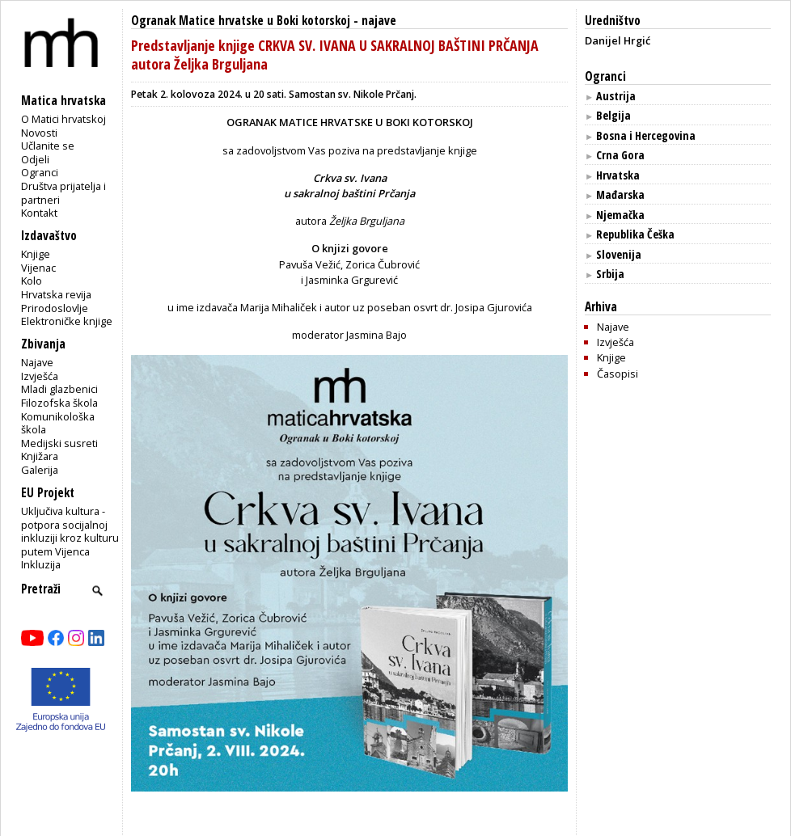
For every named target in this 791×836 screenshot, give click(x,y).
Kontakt (39, 212)
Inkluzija (41, 564)
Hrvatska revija (56, 294)
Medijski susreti (59, 443)
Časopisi (617, 373)
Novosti (39, 132)
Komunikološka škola (58, 423)
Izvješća (39, 376)
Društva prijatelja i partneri (63, 193)
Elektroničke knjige (66, 321)
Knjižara (39, 456)
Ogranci (39, 172)
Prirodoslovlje (54, 308)
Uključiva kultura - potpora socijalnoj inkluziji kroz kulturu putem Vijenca (70, 531)
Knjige (35, 254)
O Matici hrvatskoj (63, 119)
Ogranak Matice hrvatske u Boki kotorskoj (240, 20)
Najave (37, 362)
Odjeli (35, 159)
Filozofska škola (59, 402)
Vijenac (38, 267)
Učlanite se (47, 145)
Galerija (39, 469)
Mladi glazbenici (59, 389)
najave (379, 20)
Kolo (31, 280)
